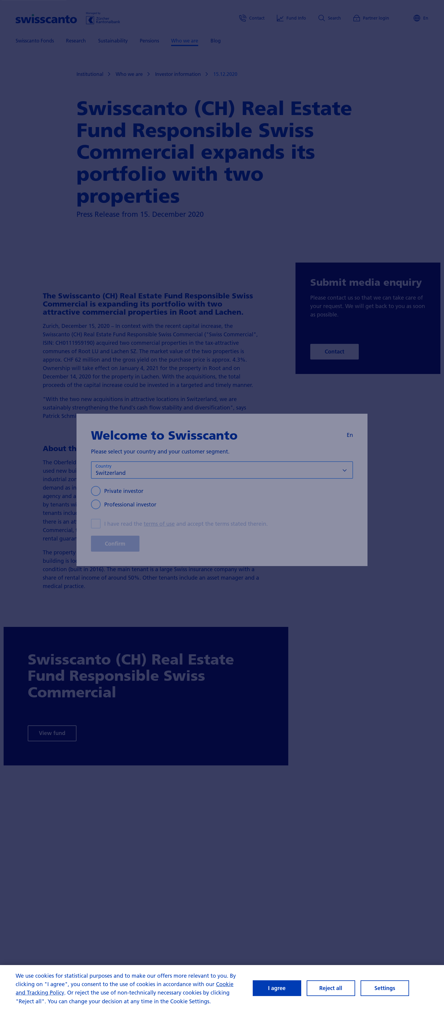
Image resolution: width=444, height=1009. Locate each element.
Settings (384, 988)
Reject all (330, 988)
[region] (222, 987)
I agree (277, 988)
